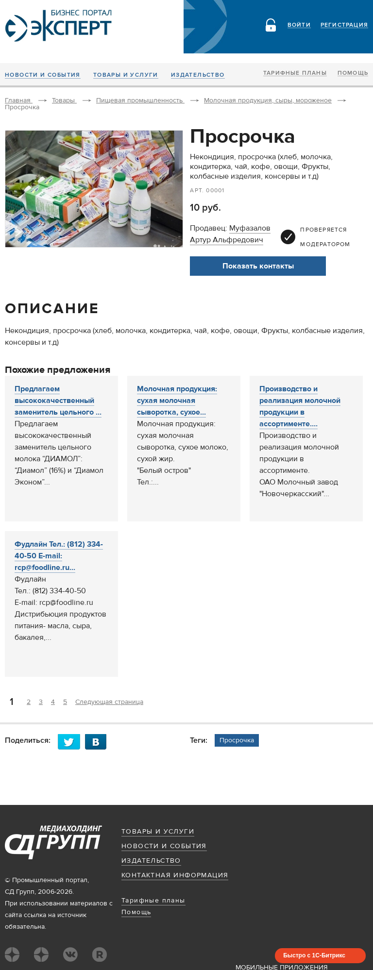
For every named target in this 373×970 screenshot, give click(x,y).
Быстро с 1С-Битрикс (314, 955)
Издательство (198, 75)
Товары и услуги (125, 75)
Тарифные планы (295, 73)
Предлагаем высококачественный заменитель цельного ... (58, 400)
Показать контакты (258, 266)
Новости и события (43, 75)
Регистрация (344, 25)
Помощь (353, 73)
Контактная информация (174, 875)
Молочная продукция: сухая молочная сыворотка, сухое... (177, 400)
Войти (299, 25)
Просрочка (237, 740)
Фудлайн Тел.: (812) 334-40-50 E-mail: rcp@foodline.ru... (59, 555)
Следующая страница (109, 702)
